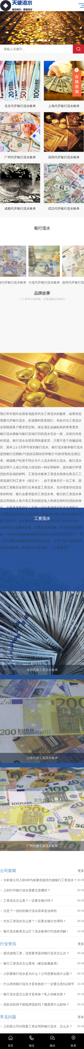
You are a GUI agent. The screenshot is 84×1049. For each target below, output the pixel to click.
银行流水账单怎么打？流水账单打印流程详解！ (43, 1006)
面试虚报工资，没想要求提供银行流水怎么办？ (43, 1028)
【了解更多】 (60, 614)
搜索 (78, 49)
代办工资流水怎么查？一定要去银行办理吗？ (43, 996)
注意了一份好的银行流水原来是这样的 (43, 985)
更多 (81, 945)
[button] (35, 40)
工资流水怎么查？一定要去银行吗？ (43, 975)
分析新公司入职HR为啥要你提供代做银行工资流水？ (43, 955)
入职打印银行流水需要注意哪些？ (43, 965)
